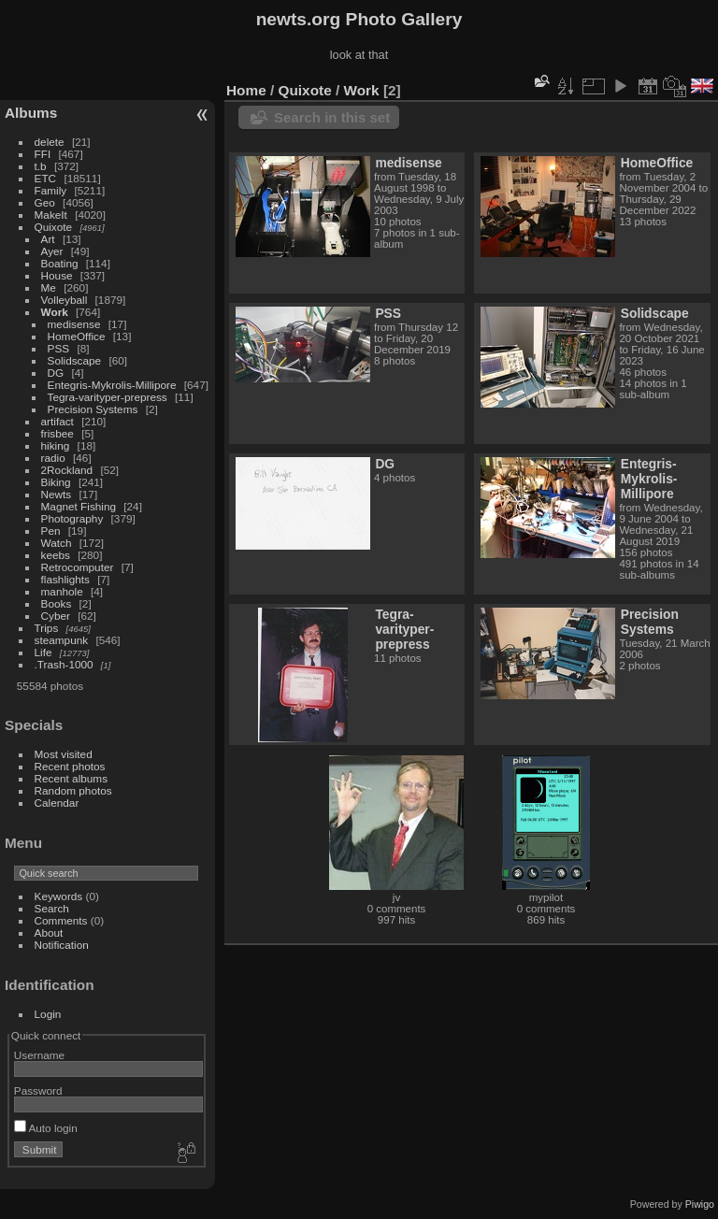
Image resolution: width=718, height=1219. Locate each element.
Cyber (55, 616)
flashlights (65, 579)
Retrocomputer (77, 567)
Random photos (73, 790)
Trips (47, 628)
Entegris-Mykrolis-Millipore (112, 385)
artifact (57, 421)
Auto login (46, 1128)
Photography (72, 518)
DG (56, 372)
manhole (62, 591)
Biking (56, 482)
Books (56, 603)
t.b (41, 166)
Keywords (59, 896)
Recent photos (70, 766)
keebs (55, 555)
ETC (46, 178)
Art (48, 239)
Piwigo (699, 1204)
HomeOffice (77, 336)
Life (43, 652)
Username (39, 1055)
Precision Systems (93, 409)
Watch (56, 543)
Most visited (64, 754)
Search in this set (332, 117)
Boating (60, 263)
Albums (31, 113)
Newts (56, 494)
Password (38, 1090)
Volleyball (64, 300)
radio (53, 458)
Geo (45, 202)
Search (52, 908)
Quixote (54, 227)
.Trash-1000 (64, 664)
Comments (61, 920)
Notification (62, 945)
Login (48, 1014)
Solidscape (75, 360)
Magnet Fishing (78, 506)
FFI (43, 154)
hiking (55, 445)
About (49, 932)
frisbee (57, 433)
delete (50, 142)
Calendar (57, 802)
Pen (51, 530)
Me (48, 287)
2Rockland (67, 470)
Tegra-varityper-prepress (107, 397)
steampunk (62, 640)
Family (51, 190)
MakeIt (51, 214)
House (57, 275)
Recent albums (71, 778)
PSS (59, 348)
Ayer (52, 251)
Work (54, 312)
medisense (74, 324)
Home (246, 90)
